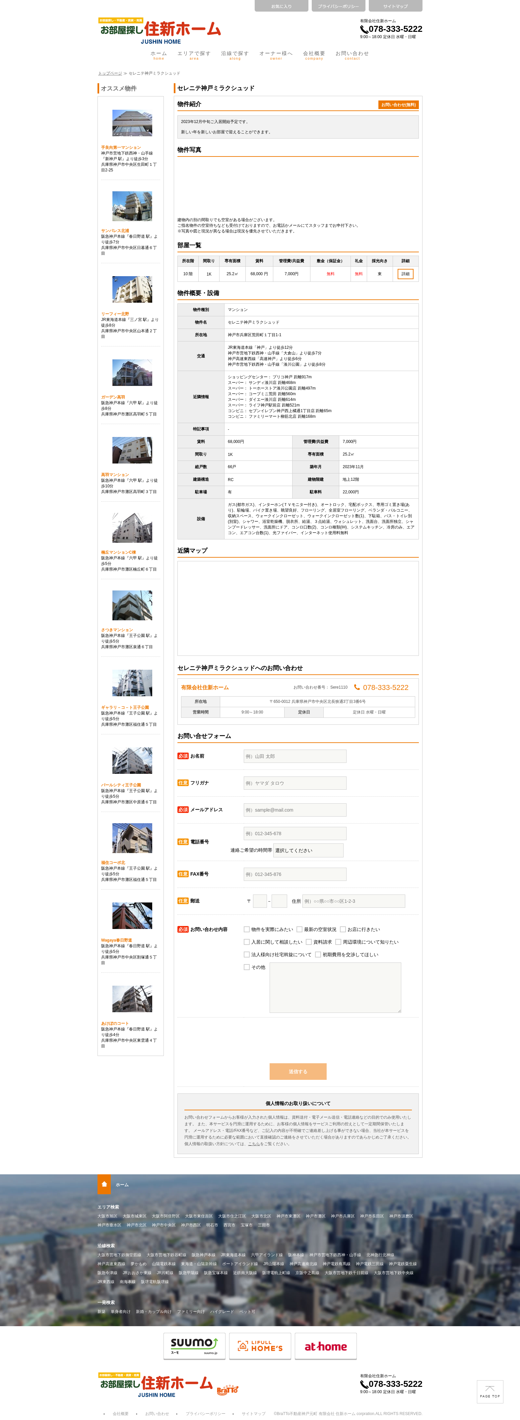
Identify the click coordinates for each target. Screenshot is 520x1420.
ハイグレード (222, 1311)
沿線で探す (235, 55)
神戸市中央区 (164, 1225)
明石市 (212, 1225)
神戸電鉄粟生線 (403, 1264)
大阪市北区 (261, 1216)
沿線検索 (106, 1245)
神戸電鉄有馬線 (337, 1264)
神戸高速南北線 (303, 1264)
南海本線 (128, 1281)
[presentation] (298, 1044)
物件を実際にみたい (272, 929)
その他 (258, 967)
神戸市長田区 (372, 1216)
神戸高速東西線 (111, 1264)
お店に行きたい (364, 929)
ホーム (159, 55)
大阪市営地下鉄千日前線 (346, 1272)
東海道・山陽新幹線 (199, 1264)
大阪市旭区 (107, 1216)
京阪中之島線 (307, 1272)
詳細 (406, 274)
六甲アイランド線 (267, 1255)
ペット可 (247, 1311)
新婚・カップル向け (154, 1311)
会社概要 (314, 55)
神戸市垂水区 (109, 1225)
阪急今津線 (107, 1272)
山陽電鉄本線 (164, 1264)
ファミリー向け (191, 1311)
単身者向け (121, 1311)
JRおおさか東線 (137, 1272)
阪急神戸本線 (204, 1255)
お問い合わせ (352, 55)
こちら (254, 1144)
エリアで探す (194, 55)
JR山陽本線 (273, 1264)
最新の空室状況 (320, 929)
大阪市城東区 (135, 1216)
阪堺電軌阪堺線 (155, 1281)
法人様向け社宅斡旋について (281, 954)
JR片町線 (165, 1272)
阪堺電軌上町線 (276, 1272)
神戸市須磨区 (401, 1216)
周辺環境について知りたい (371, 942)
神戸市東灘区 (288, 1216)
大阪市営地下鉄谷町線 (166, 1255)
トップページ (110, 73)
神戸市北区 (137, 1225)
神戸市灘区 (316, 1216)
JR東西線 (106, 1281)
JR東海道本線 (233, 1255)
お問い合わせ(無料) (398, 104)
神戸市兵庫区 (343, 1216)
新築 (101, 1311)
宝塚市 (247, 1225)
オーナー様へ (276, 55)
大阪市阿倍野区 (166, 1216)
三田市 (264, 1225)
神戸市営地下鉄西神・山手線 (335, 1255)
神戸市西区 (191, 1225)
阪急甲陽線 (189, 1272)
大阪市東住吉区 (199, 1216)
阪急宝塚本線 (216, 1272)
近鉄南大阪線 (245, 1272)
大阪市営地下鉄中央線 (394, 1272)
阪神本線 (296, 1255)
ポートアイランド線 (240, 1264)
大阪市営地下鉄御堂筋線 (119, 1255)
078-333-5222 (391, 29)
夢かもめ (139, 1264)
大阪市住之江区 (232, 1216)
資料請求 (322, 942)
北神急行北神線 (380, 1255)
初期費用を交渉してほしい (350, 954)
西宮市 (229, 1225)
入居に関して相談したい (276, 942)
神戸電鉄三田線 (370, 1264)
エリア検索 (108, 1206)
